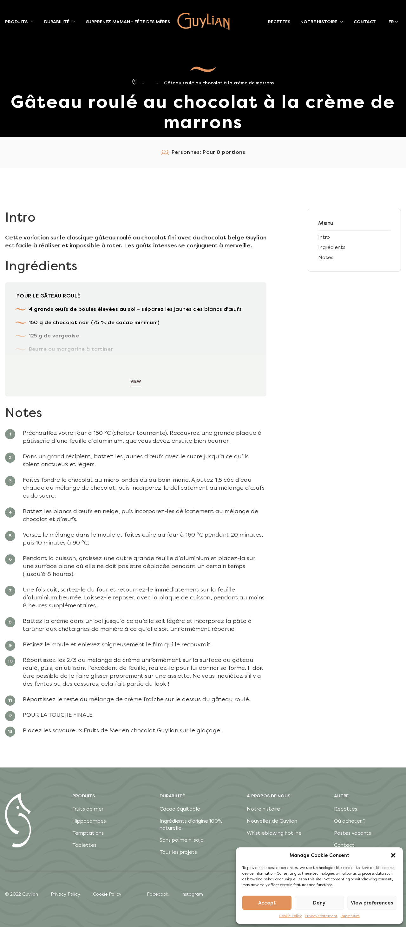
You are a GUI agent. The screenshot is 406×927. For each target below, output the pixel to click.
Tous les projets (178, 852)
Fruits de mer (87, 809)
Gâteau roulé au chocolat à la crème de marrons (219, 83)
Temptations (88, 833)
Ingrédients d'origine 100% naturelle (191, 824)
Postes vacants (352, 833)
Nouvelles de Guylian (272, 821)
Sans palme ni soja (182, 840)
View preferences (372, 903)
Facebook (157, 894)
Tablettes (84, 845)
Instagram (192, 894)
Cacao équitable (180, 809)
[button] (393, 855)
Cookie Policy (290, 916)
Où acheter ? (350, 821)
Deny (319, 903)
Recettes (345, 809)
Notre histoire (263, 809)
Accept (267, 903)
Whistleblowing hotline (274, 833)
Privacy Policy (65, 894)
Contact (344, 845)
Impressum (350, 916)
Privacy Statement (321, 916)
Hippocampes (89, 821)
